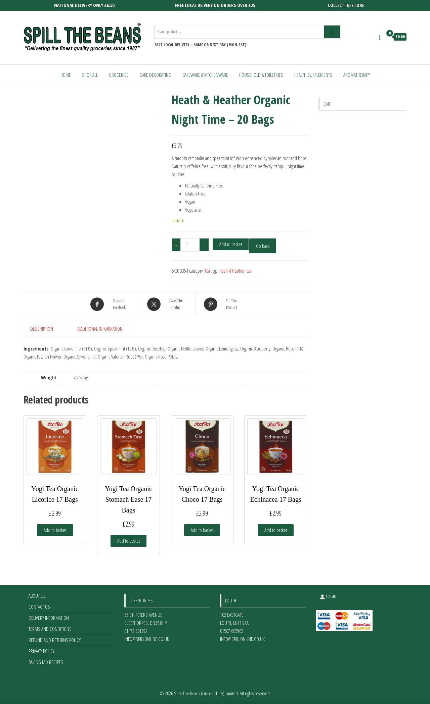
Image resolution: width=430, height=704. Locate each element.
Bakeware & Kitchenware (205, 74)
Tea (207, 271)
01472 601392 (135, 631)
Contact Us (39, 606)
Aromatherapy (356, 74)
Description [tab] (41, 328)
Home (65, 74)
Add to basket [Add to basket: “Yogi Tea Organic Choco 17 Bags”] (202, 530)
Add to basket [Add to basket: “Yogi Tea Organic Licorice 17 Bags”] (55, 530)
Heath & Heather (232, 271)
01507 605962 (231, 631)
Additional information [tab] (100, 328)
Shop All (90, 74)
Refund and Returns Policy (55, 640)
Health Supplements (313, 74)
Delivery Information (49, 617)
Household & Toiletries (261, 74)
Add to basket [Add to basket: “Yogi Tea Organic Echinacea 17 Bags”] (275, 530)
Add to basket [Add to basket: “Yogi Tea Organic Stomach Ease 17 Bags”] (128, 540)
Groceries (119, 74)
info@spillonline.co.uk (146, 639)
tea (249, 271)
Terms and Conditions (50, 629)
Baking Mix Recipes (46, 662)
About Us (37, 595)
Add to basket (230, 244)
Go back (262, 245)
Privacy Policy (41, 651)
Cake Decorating (155, 74)
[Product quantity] (190, 245)
